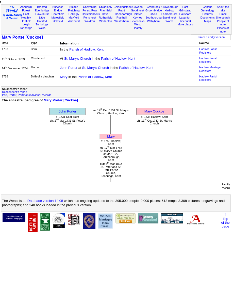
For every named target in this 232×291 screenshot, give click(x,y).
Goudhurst (137, 10)
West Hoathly (137, 26)
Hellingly (74, 13)
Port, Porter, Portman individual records (26, 94)
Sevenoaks (137, 21)
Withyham (153, 21)
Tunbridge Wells (42, 26)
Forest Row (89, 10)
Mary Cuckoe (154, 111)
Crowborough (169, 6)
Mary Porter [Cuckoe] (22, 37)
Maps (207, 21)
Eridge (58, 10)
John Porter (68, 68)
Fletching (73, 10)
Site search (223, 17)
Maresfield (57, 17)
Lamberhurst (169, 13)
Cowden (137, 6)
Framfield (105, 10)
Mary (64, 77)
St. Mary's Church (77, 58)
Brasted (42, 6)
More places (185, 24)
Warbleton (105, 21)
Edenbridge (42, 10)
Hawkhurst (41, 13)
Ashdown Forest (26, 8)
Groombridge (153, 10)
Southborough (154, 17)
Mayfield (74, 17)
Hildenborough (123, 13)
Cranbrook (153, 6)
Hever (105, 13)
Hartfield (26, 21)
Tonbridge (26, 27)
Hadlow (169, 10)
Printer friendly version (211, 37)
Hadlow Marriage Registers (210, 69)
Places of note (223, 29)
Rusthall (122, 17)
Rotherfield (105, 17)
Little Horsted (42, 19)
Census (207, 6)
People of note (223, 23)
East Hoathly (26, 15)
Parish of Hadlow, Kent (86, 49)
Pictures (208, 13)
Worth (169, 21)
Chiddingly (105, 6)
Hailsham (185, 13)
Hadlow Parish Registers (208, 50)
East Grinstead (185, 8)
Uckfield (58, 21)
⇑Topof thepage (225, 220)
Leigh (26, 24)
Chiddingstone (123, 6)
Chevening (89, 6)
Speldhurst (169, 17)
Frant (121, 10)
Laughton (185, 17)
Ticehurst (185, 21)
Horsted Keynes (137, 15)
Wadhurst (74, 21)
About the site (223, 8)
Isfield (153, 13)
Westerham (121, 21)
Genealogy (207, 10)
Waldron (90, 21)
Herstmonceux (91, 13)
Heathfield (58, 13)
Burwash (57, 6)
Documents (208, 17)
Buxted (73, 6)
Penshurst (89, 17)
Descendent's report (14, 91)
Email (223, 13)
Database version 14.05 (45, 201)
